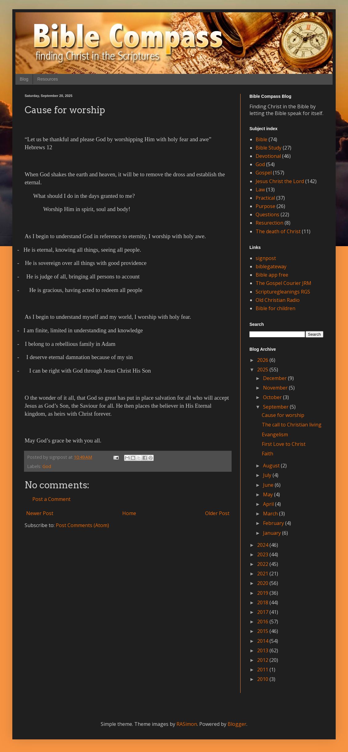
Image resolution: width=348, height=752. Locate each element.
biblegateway (271, 266)
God (46, 466)
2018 (263, 602)
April (269, 504)
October (273, 397)
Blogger (237, 724)
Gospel (264, 172)
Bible (261, 139)
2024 (263, 545)
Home (129, 513)
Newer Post (39, 513)
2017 (263, 612)
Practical (265, 197)
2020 (263, 583)
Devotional (268, 156)
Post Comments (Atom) (82, 525)
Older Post (217, 513)
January (272, 533)
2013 (263, 650)
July (268, 475)
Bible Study (268, 147)
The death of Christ (278, 231)
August (272, 465)
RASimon (186, 724)
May (268, 494)
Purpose (265, 206)
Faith (267, 453)
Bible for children (275, 308)
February (274, 523)
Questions (267, 214)
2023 (263, 554)
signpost (266, 258)
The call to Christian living (292, 424)
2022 (263, 564)
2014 (263, 641)
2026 (263, 360)
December (275, 378)
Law (260, 189)
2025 (263, 369)
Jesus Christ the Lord (280, 181)
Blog (24, 79)
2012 (263, 660)
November (276, 387)
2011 (263, 669)
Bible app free (272, 274)
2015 (263, 631)
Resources (47, 79)
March (271, 513)
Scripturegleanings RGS (283, 291)
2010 (263, 679)
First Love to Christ (284, 444)
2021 (263, 573)
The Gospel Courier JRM (283, 283)
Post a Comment (51, 499)
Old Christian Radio (278, 300)
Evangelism (275, 434)
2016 (263, 621)
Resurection (269, 222)
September (276, 406)
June (269, 485)
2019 (263, 593)
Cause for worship (283, 415)
